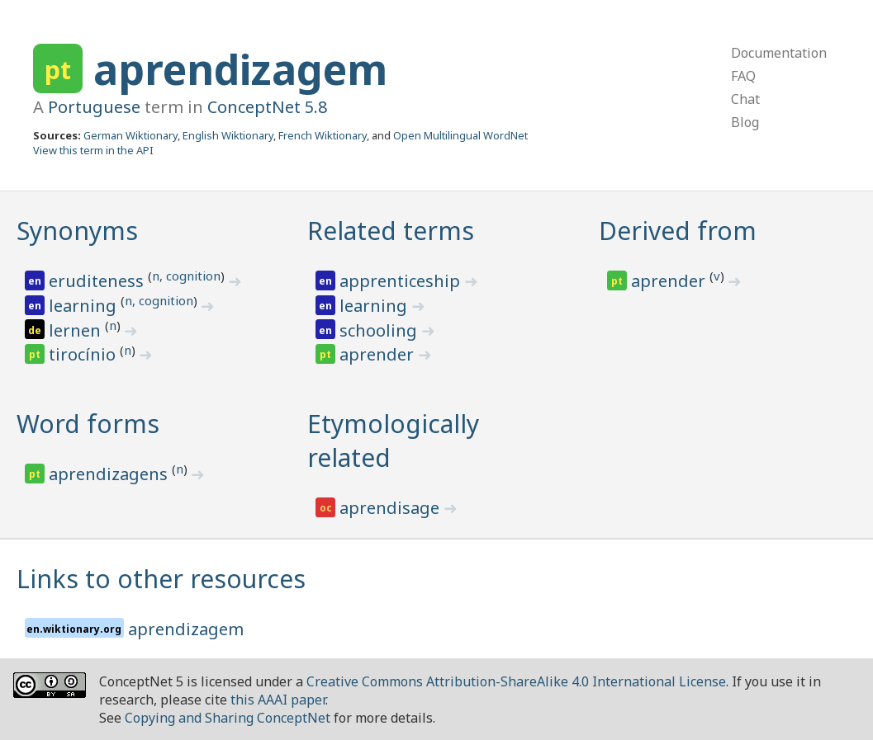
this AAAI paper (277, 700)
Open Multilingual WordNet (460, 135)
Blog (745, 122)
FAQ (743, 76)
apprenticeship (401, 281)
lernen (77, 330)
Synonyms (77, 230)
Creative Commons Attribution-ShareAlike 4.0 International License (516, 681)
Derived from (678, 230)
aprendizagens (110, 474)
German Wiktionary (130, 135)
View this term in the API (93, 150)
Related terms (390, 230)
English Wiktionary (228, 135)
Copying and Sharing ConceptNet (227, 718)
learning (85, 306)
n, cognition (186, 275)
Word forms (88, 424)
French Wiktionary (322, 135)
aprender (378, 354)
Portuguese (94, 107)
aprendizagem (240, 69)
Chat (745, 99)
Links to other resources (161, 579)
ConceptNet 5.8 (267, 107)
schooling (380, 330)
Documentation (779, 53)
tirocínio (84, 354)
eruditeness (98, 281)
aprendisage (391, 508)
